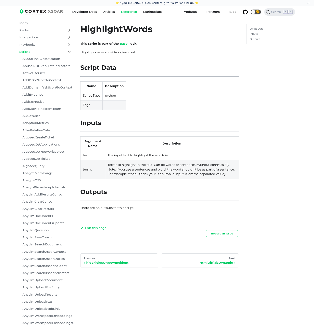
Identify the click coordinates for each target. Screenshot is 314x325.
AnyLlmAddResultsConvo (42, 194)
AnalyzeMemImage (37, 173)
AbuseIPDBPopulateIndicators (46, 66)
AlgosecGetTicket (36, 159)
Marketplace (153, 12)
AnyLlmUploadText (37, 301)
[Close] (308, 3)
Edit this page (93, 228)
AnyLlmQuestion (35, 230)
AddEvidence (32, 94)
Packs (23, 30)
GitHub (189, 2)
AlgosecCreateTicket (38, 137)
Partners (213, 12)
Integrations (28, 37)
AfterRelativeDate (36, 130)
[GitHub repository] (245, 12)
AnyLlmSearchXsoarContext (44, 252)
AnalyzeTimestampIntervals (43, 187)
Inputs (254, 33)
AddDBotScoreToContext (41, 80)
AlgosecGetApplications (41, 144)
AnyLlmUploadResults (39, 294)
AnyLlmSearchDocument (42, 244)
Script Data (257, 28)
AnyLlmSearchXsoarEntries (43, 259)
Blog (233, 12)
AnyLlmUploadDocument (42, 280)
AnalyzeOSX (31, 180)
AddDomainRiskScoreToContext (47, 87)
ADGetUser (31, 116)
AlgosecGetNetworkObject (43, 151)
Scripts (24, 52)
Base (124, 43)
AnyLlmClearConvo (37, 201)
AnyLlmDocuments (37, 216)
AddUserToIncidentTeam (41, 109)
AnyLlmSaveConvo (36, 237)
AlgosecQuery (33, 166)
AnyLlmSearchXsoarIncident (44, 266)
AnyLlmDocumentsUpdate (43, 223)
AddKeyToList (32, 102)
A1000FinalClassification (41, 59)
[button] (256, 12)
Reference (129, 12)
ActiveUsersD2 (33, 73)
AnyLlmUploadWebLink (41, 309)
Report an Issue (222, 233)
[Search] (279, 12)
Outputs (255, 39)
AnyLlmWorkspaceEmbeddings (47, 316)
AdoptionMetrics (35, 123)
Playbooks (27, 44)
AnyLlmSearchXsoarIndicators (45, 273)
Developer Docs (84, 12)
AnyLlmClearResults (38, 209)
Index (23, 23)
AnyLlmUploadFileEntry (41, 287)
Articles (109, 12)
